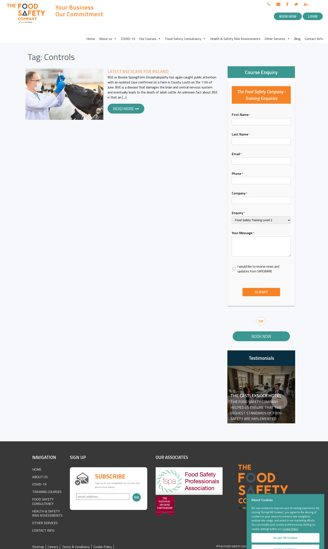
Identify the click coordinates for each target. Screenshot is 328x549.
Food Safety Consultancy (185, 38)
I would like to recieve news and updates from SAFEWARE (258, 269)
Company (239, 193)
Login (312, 16)
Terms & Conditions (76, 547)
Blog (297, 38)
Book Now (287, 16)
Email (237, 153)
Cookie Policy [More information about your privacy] (290, 537)
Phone (237, 173)
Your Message (243, 232)
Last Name (241, 134)
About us (108, 38)
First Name (241, 114)
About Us (40, 476)
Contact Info (314, 38)
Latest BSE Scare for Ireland (138, 71)
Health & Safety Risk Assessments (235, 38)
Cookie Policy (103, 547)
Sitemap (38, 547)
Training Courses (47, 491)
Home (90, 38)
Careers (53, 547)
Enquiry (238, 212)
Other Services (277, 38)
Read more (126, 109)
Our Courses (150, 38)
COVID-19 (128, 38)
